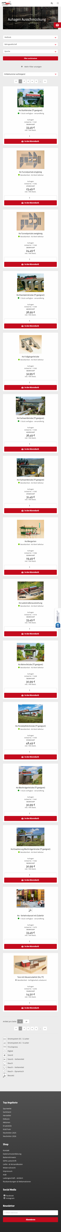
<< (16, 81)
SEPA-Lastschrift (9, 1161)
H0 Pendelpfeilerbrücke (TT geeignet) (30, 726)
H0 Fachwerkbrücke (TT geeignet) (30, 418)
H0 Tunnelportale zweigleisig (30, 233)
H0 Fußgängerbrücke (30, 356)
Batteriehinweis (9, 1157)
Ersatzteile (7, 1126)
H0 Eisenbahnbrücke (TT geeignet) (30, 295)
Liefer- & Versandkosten (13, 1164)
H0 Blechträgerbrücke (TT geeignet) (30, 787)
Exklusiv (6, 1119)
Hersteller (7, 1115)
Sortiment (7, 1112)
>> (45, 81)
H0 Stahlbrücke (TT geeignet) (30, 110)
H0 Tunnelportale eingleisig (30, 172)
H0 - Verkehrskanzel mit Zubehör (30, 915)
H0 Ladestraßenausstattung (30, 603)
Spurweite (7, 1108)
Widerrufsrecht (9, 1168)
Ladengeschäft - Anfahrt (13, 1178)
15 (20, 1021)
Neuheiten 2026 (9, 1136)
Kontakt (6, 1150)
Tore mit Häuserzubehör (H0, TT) (30, 977)
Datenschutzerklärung (12, 1154)
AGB (4, 1174)
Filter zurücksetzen (30, 58)
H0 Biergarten (30, 541)
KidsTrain (7, 1129)
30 (26, 1021)
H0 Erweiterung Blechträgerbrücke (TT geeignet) (30, 849)
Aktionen (6, 1122)
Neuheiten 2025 (9, 1133)
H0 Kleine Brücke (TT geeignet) (30, 664)
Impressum (7, 1171)
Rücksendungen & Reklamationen (17, 1181)
